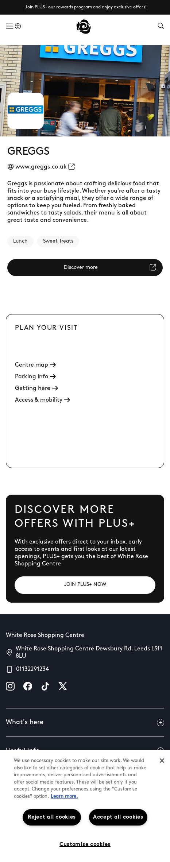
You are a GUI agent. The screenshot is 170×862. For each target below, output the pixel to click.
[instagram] (10, 686)
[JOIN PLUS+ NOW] (85, 585)
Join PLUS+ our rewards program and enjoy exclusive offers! (86, 7)
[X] (62, 686)
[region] (85, 806)
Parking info (35, 377)
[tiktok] (45, 686)
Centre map (35, 365)
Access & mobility (42, 400)
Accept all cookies (118, 817)
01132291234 (32, 669)
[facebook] (27, 686)
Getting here (36, 388)
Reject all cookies (52, 817)
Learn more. (64, 796)
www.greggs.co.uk (41, 167)
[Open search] (161, 27)
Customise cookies (85, 844)
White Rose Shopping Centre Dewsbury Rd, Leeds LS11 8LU (89, 652)
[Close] (162, 761)
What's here (85, 722)
